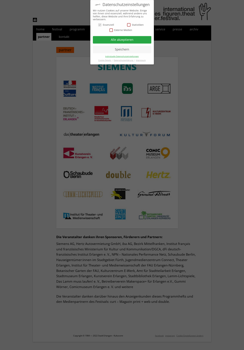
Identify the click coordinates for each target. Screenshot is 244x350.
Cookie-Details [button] (104, 59)
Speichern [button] (122, 48)
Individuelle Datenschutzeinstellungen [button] (122, 55)
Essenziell (106, 23)
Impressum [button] (141, 59)
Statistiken (135, 23)
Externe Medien (120, 29)
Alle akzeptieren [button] (122, 38)
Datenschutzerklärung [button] (124, 59)
